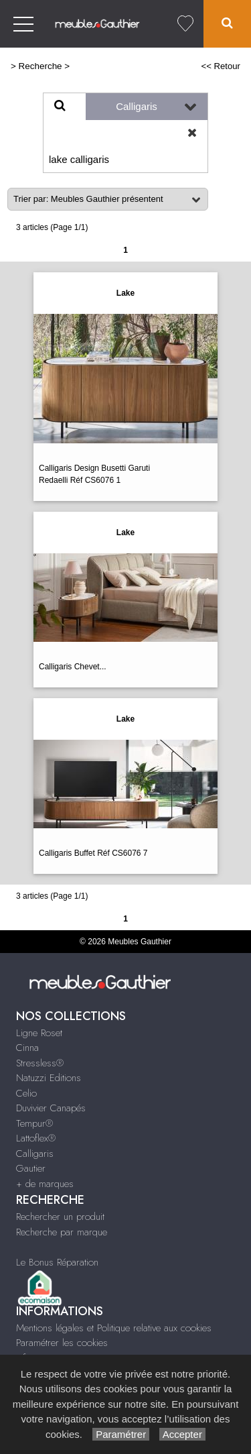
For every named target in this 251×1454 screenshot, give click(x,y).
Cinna (27, 1047)
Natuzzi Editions (48, 1077)
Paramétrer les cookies (62, 1342)
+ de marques (45, 1183)
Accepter (182, 1434)
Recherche (40, 66)
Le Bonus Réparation (57, 1262)
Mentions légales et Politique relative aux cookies (114, 1328)
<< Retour (220, 66)
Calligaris (35, 1153)
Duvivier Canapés (51, 1108)
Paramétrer (121, 1434)
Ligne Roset (39, 1032)
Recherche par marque (61, 1232)
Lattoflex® (36, 1138)
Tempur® (34, 1123)
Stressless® (40, 1063)
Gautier (31, 1168)
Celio (26, 1093)
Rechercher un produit (60, 1216)
